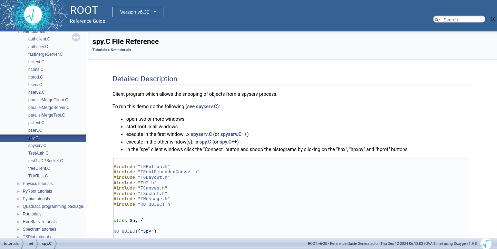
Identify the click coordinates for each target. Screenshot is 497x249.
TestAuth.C (38, 153)
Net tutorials (34, 31)
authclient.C (39, 39)
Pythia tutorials (36, 198)
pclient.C (36, 122)
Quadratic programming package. (53, 206)
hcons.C (35, 69)
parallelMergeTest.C (46, 115)
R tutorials (32, 214)
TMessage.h (153, 199)
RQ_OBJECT (126, 231)
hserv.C (35, 84)
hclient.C (36, 61)
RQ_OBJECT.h (155, 204)
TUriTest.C (38, 176)
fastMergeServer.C (45, 54)
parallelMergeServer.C (48, 107)
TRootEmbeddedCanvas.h (168, 172)
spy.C (33, 138)
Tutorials (99, 50)
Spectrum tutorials (39, 229)
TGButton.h (153, 166)
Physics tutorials (38, 183)
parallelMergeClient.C (48, 100)
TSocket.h (152, 193)
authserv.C (38, 46)
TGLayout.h (153, 177)
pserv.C (35, 130)
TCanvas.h (152, 188)
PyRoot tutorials (37, 191)
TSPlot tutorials (37, 236)
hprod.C (35, 77)
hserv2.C (36, 92)
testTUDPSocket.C (45, 160)
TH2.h (147, 183)
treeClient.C (39, 168)
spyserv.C (37, 145)
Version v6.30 (134, 12)
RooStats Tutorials (40, 221)
